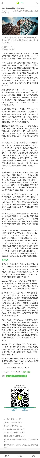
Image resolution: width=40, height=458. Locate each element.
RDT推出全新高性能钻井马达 (13, 419)
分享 (7, 456)
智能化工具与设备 (28, 11)
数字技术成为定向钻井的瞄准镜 (14, 432)
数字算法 (23, 376)
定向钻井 (19, 11)
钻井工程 (6, 13)
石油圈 (20, 3)
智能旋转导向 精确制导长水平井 (14, 429)
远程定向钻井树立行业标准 (13, 8)
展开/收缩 (26, 372)
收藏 (20, 456)
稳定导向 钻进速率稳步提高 (13, 426)
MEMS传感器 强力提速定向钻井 (14, 436)
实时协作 (16, 376)
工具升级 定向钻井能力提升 (13, 422)
